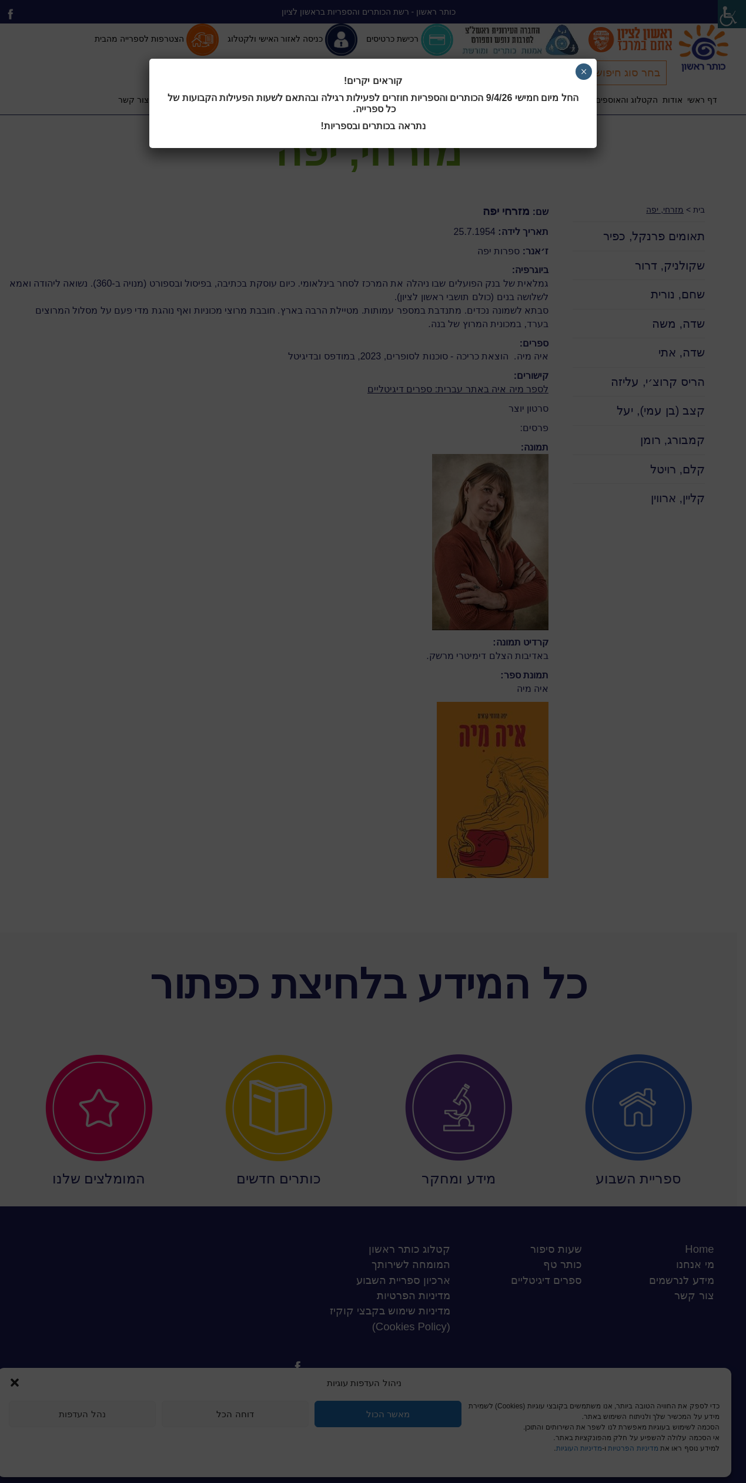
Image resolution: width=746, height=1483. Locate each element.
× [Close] (584, 71)
